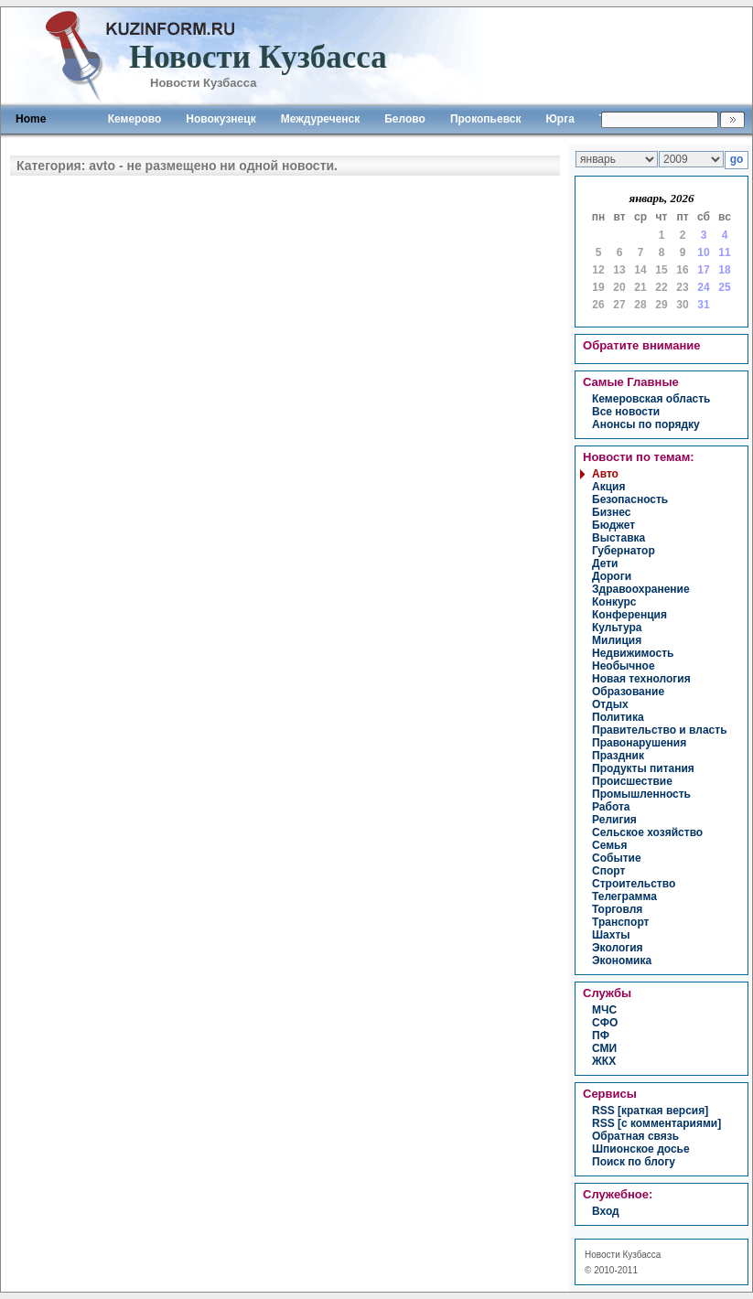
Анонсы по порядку (646, 424)
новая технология (641, 678)
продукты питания (643, 768)
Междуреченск (320, 119)
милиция (616, 640)
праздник (618, 755)
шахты (611, 935)
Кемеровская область (651, 398)
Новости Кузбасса (623, 1255)
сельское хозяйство (647, 832)
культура (616, 627)
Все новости (626, 411)
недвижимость (632, 653)
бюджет (613, 525)
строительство (633, 883)
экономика (621, 960)
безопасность (630, 499)
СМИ (604, 1048)
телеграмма (624, 896)
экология (617, 947)
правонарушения (639, 742)
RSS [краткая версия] (650, 1110)
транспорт (620, 922)
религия (614, 819)
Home (31, 119)
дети (605, 563)
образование (628, 691)
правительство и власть (659, 730)
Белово (404, 119)
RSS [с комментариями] (656, 1123)
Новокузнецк (220, 119)
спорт (608, 870)
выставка (618, 537)
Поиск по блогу (633, 1161)
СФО (605, 1022)
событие (616, 858)
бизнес (611, 512)
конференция (629, 614)
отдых (610, 704)
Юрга (559, 119)
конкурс (614, 602)
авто (605, 473)
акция (608, 486)
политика (618, 717)
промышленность (641, 794)
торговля (617, 909)
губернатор (623, 550)
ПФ (600, 1035)
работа (611, 806)
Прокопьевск (486, 119)
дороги (611, 576)
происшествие (632, 781)
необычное (623, 666)
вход (605, 1211)
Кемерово (135, 119)
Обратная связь (635, 1136)
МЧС (604, 1010)
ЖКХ (604, 1061)
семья (609, 845)
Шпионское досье (641, 1149)
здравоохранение (641, 589)
